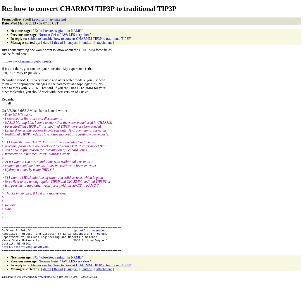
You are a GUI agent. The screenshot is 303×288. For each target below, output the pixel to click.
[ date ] (46, 42)
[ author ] (87, 42)
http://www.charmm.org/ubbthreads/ (27, 61)
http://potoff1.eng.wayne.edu (25, 252)
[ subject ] (73, 42)
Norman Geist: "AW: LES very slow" (65, 34)
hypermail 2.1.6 (47, 282)
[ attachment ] (104, 42)
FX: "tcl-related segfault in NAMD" (58, 31)
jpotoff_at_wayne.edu (90, 232)
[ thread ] (58, 42)
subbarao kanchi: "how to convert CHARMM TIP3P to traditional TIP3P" (80, 38)
